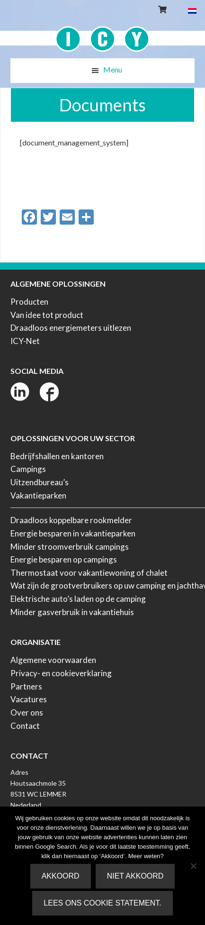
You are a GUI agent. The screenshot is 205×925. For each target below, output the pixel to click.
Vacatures (28, 699)
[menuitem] (192, 10)
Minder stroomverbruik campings (69, 547)
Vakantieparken (38, 495)
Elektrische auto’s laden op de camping (78, 599)
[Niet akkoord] (193, 866)
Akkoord (61, 876)
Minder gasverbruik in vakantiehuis (72, 612)
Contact (25, 726)
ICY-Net (25, 341)
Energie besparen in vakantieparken (72, 533)
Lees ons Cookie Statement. (102, 903)
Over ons (26, 712)
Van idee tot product (46, 315)
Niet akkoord (135, 876)
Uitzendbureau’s (39, 482)
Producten (29, 302)
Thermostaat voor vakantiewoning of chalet (89, 573)
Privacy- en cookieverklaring (61, 673)
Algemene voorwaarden (53, 660)
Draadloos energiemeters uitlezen (70, 328)
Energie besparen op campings (63, 559)
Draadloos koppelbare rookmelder (71, 520)
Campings (28, 469)
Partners (26, 686)
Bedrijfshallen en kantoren (57, 456)
